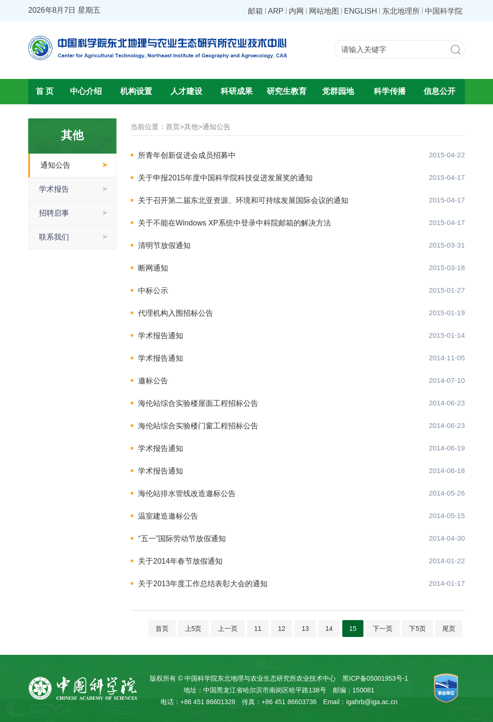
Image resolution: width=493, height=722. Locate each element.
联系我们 (54, 237)
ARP (276, 11)
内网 (296, 11)
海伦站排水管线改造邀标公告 (187, 493)
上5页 (193, 628)
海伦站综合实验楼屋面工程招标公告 (198, 403)
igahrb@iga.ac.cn (371, 702)
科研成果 (237, 91)
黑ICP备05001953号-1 (375, 678)
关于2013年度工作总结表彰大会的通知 (203, 584)
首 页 (45, 91)
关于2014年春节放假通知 (180, 561)
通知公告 (55, 165)
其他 (191, 127)
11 (258, 628)
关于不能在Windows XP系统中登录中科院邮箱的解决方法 (234, 223)
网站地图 (324, 11)
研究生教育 (287, 91)
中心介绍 (86, 91)
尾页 (448, 628)
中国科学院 (443, 11)
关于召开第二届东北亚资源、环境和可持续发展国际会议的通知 (243, 200)
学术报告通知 (160, 336)
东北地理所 (401, 11)
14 (329, 628)
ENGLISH (360, 11)
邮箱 (255, 11)
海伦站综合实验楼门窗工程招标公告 (198, 426)
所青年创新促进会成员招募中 (187, 155)
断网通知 (153, 268)
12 (281, 628)
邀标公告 (153, 381)
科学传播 (390, 91)
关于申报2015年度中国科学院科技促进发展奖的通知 (225, 178)
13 (305, 628)
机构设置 (136, 91)
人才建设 (186, 91)
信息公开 (439, 91)
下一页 (383, 628)
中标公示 (153, 291)
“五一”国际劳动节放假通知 (182, 539)
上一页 (228, 628)
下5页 (417, 628)
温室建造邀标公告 (168, 516)
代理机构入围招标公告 (175, 313)
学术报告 (54, 189)
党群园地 (338, 91)
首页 (173, 127)
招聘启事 (54, 213)
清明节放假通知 (164, 245)
